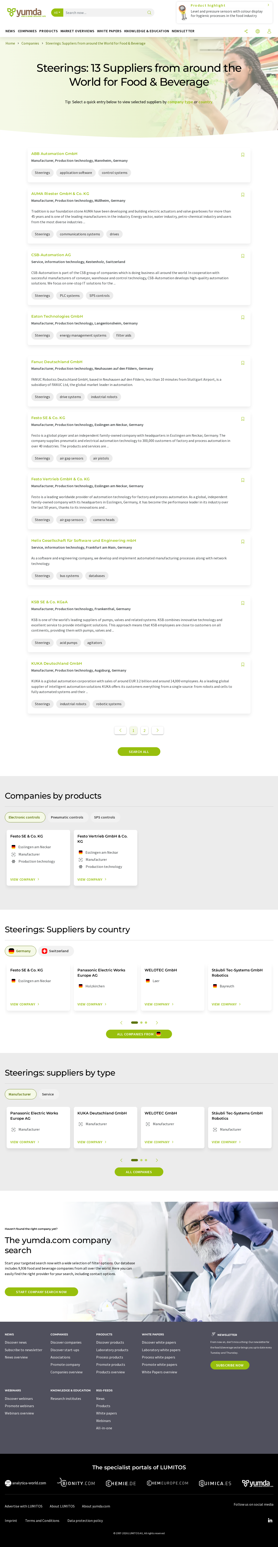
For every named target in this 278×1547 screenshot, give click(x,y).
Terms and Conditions (42, 1520)
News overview (16, 1357)
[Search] (149, 13)
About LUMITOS (62, 1506)
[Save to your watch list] (243, 155)
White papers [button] (109, 31)
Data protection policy (85, 1520)
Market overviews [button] (78, 31)
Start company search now (41, 1291)
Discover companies (66, 1342)
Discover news (16, 1342)
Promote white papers (159, 1364)
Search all (139, 751)
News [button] (10, 31)
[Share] (246, 31)
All (56, 13)
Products (103, 1405)
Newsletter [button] (183, 31)
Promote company (65, 1364)
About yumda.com (96, 1506)
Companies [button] (27, 31)
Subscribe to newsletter (23, 1350)
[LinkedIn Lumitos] (270, 1520)
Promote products (110, 1364)
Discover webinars (19, 1398)
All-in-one (104, 1428)
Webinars (103, 1420)
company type (180, 101)
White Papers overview (159, 1372)
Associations (60, 1357)
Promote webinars (19, 1405)
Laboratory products (112, 1350)
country (205, 101)
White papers (106, 1413)
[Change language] (257, 31)
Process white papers (158, 1357)
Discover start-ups (64, 1350)
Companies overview (66, 1372)
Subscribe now (230, 1365)
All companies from (139, 1033)
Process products (109, 1357)
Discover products (110, 1342)
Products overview (110, 1372)
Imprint (11, 1520)
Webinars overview (19, 1413)
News (100, 1398)
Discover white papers (159, 1342)
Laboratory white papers (161, 1350)
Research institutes (65, 1398)
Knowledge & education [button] (146, 31)
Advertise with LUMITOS (23, 1506)
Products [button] (48, 31)
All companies (139, 1172)
